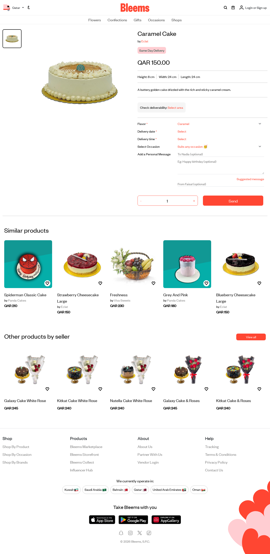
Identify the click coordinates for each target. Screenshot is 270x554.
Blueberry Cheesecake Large (235, 297)
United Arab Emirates (169, 489)
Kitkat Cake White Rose (77, 400)
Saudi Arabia (96, 489)
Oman (198, 489)
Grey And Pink (175, 294)
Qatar (140, 489)
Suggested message (250, 179)
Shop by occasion (17, 454)
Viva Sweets (120, 300)
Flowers (94, 19)
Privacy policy (216, 461)
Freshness (119, 294)
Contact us (214, 469)
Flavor (143, 123)
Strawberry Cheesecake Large (78, 297)
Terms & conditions (220, 454)
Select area (175, 107)
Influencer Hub (81, 469)
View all (251, 337)
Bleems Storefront (84, 454)
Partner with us (150, 454)
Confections (117, 19)
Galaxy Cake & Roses (181, 400)
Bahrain (120, 489)
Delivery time (147, 139)
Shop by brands (15, 461)
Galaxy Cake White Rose (25, 400)
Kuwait (71, 489)
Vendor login (148, 461)
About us (145, 446)
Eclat (144, 41)
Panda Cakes (15, 300)
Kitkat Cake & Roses (233, 400)
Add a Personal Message (154, 154)
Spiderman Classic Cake (25, 294)
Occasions (156, 19)
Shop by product (16, 446)
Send (233, 200)
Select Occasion (149, 146)
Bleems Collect (82, 461)
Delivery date (147, 131)
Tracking (212, 446)
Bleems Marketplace (86, 446)
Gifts (137, 19)
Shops (176, 19)
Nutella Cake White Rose (131, 400)
